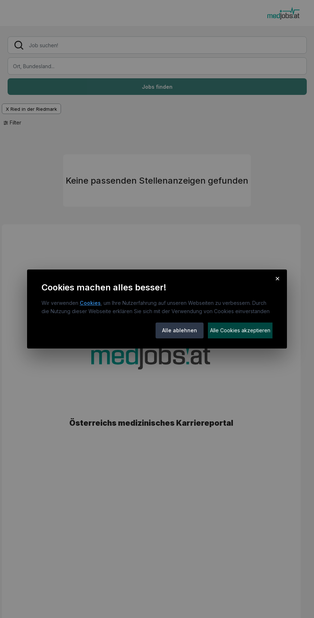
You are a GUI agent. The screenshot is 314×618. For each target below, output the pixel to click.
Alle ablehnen (179, 330)
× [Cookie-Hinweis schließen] (277, 278)
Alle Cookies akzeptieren (240, 330)
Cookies (90, 303)
